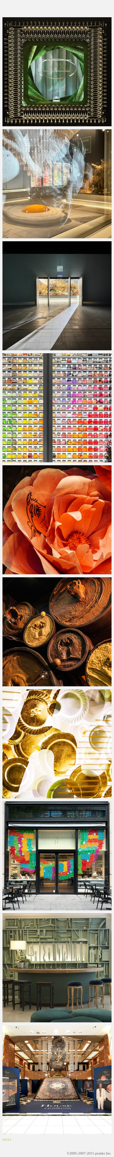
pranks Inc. (103, 1153)
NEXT (7, 1139)
